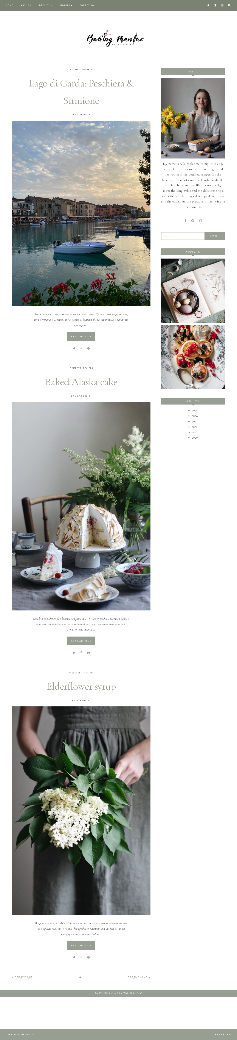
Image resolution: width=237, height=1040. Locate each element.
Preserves (75, 672)
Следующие (22, 977)
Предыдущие (139, 977)
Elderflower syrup (81, 686)
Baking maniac (24, 1034)
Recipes (44, 5)
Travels (87, 69)
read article (81, 336)
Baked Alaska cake (81, 381)
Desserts (75, 368)
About (25, 5)
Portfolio (87, 5)
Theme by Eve (223, 1034)
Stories (65, 5)
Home (9, 5)
